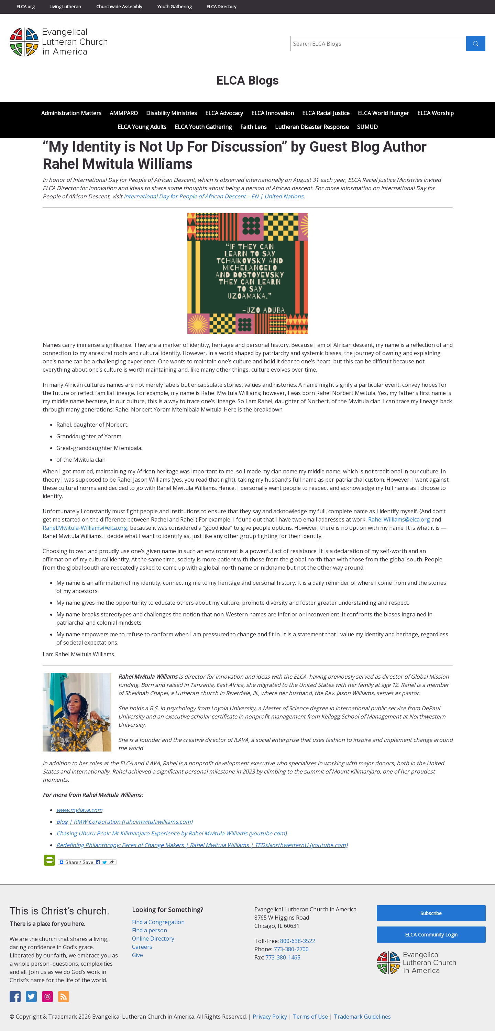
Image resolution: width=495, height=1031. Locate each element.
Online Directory (153, 938)
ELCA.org (25, 6)
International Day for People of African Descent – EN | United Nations (214, 196)
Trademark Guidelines (362, 1016)
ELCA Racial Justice (326, 113)
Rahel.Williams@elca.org (399, 519)
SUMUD (367, 127)
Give (137, 955)
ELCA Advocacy (224, 113)
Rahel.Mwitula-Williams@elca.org (85, 527)
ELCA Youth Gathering (203, 127)
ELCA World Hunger (383, 113)
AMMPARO (124, 113)
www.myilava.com (79, 810)
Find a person (149, 930)
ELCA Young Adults (142, 127)
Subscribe (431, 913)
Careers (142, 947)
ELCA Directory (221, 6)
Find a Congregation (158, 922)
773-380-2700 (291, 949)
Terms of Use (310, 1016)
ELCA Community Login (431, 934)
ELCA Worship (435, 113)
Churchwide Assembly (119, 6)
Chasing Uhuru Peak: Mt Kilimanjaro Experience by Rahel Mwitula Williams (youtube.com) (171, 833)
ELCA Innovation (272, 113)
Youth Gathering (174, 6)
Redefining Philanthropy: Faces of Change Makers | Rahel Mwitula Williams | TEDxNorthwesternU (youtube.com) (202, 845)
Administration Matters (71, 113)
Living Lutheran (65, 6)
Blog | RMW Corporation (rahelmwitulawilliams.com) (124, 821)
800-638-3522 (297, 941)
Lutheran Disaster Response (312, 127)
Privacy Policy (270, 1016)
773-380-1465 (282, 957)
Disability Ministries (171, 113)
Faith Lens (253, 127)
